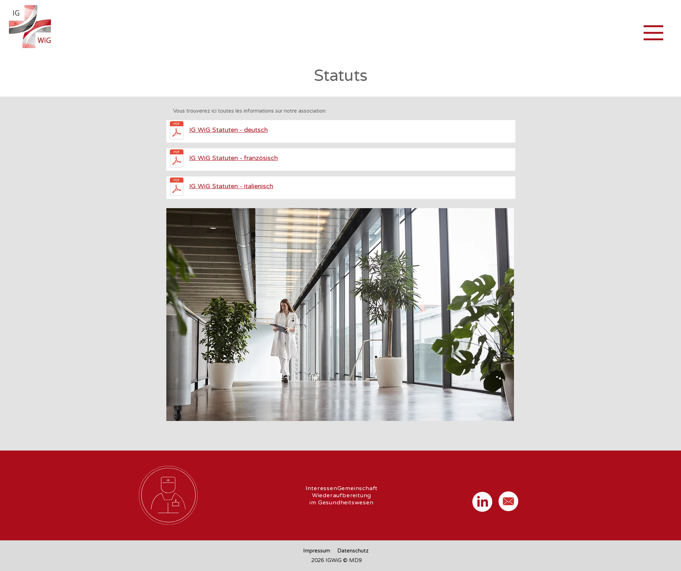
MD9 (355, 560)
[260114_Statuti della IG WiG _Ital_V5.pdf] (176, 187)
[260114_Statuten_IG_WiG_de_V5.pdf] (176, 131)
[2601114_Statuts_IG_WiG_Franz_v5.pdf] (176, 159)
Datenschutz (353, 550)
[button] (653, 32)
